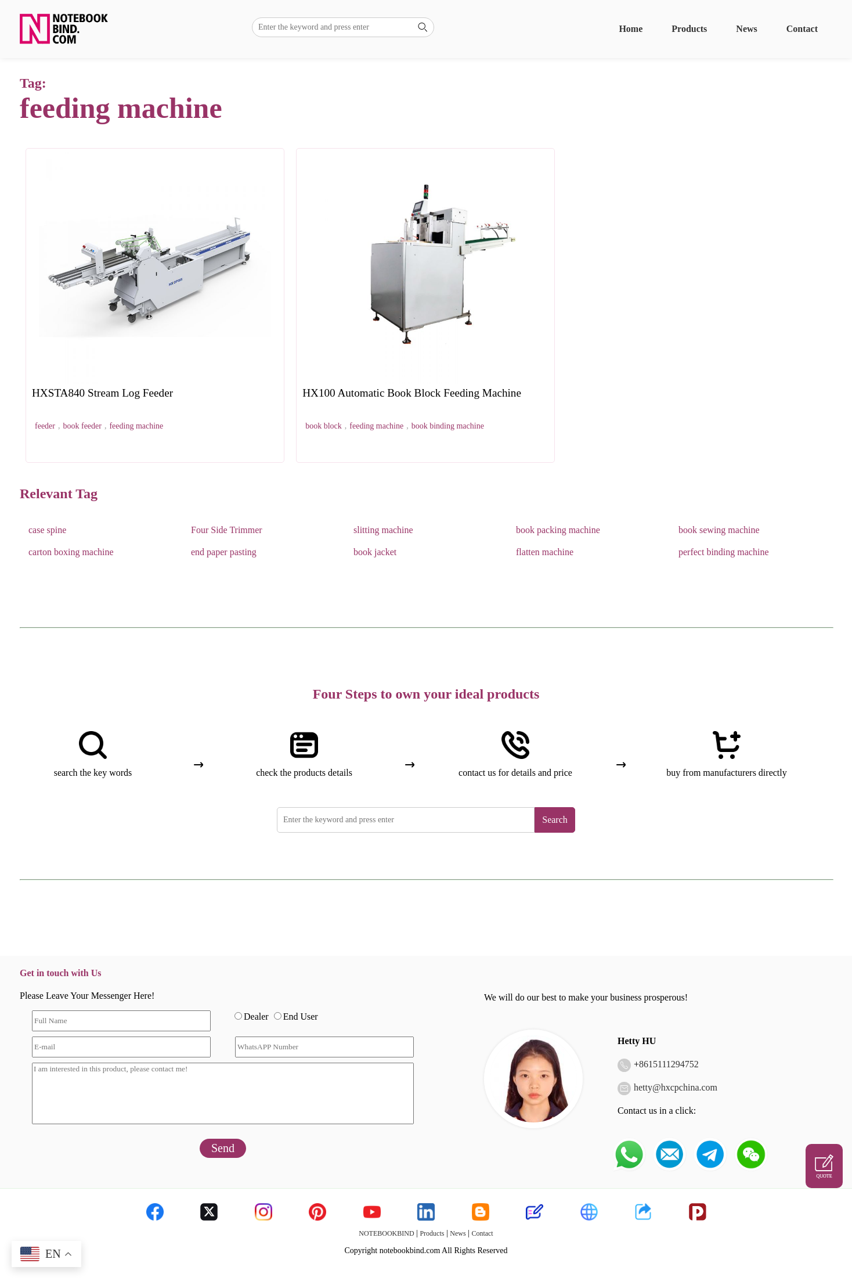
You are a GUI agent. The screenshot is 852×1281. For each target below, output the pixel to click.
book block (323, 426)
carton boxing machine (71, 552)
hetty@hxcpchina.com (675, 1087)
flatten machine (544, 552)
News (746, 29)
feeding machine (136, 426)
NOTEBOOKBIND (386, 1233)
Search (555, 820)
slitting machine (383, 530)
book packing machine (558, 530)
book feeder (82, 426)
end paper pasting (224, 552)
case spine (47, 530)
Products (689, 29)
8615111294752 (669, 1064)
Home (630, 29)
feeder (45, 426)
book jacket (374, 552)
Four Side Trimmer (226, 530)
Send (222, 1148)
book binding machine (447, 426)
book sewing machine (719, 530)
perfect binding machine (723, 552)
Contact (802, 29)
